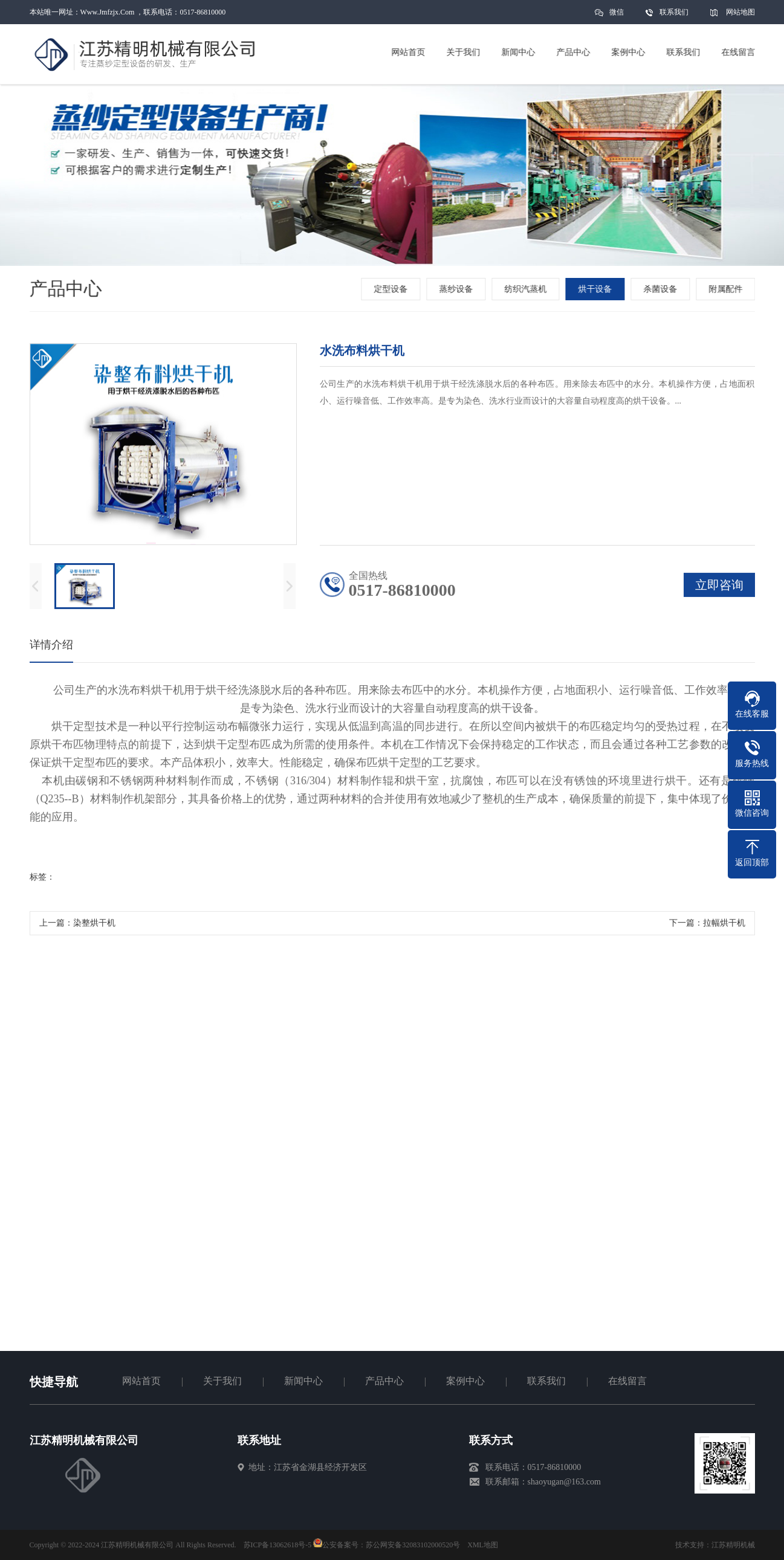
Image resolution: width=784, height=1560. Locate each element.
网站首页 (141, 1381)
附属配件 (727, 289)
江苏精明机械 (733, 1545)
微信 (616, 16)
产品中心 (384, 1381)
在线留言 (627, 1381)
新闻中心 (303, 1381)
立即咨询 (719, 587)
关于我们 (222, 1381)
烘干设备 (596, 289)
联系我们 (673, 12)
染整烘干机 (94, 925)
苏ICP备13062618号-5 (278, 1545)
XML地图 (482, 1545)
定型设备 (392, 289)
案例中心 (465, 1381)
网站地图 (740, 12)
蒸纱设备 (457, 289)
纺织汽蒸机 (526, 289)
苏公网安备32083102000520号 (413, 1545)
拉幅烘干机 (724, 925)
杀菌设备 (661, 289)
